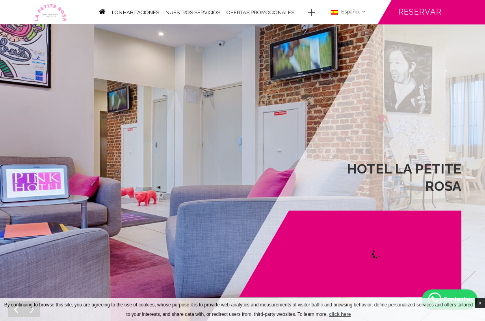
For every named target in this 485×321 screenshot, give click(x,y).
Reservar (420, 12)
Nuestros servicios (192, 12)
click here (340, 314)
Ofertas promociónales (260, 12)
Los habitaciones (135, 12)
